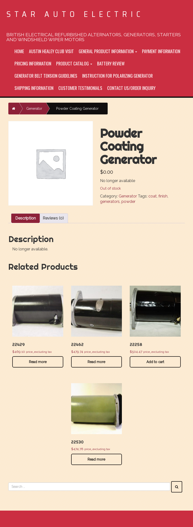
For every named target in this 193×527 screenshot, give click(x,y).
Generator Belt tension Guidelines (45, 76)
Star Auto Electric (75, 14)
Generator (34, 108)
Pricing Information (32, 63)
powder (128, 201)
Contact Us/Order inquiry (131, 88)
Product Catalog (74, 63)
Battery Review (111, 63)
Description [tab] (25, 218)
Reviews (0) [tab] (53, 218)
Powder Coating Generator (77, 108)
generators (110, 201)
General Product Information (108, 51)
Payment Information (161, 51)
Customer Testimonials (80, 88)
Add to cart (155, 362)
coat (152, 196)
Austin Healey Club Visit (51, 51)
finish (162, 196)
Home (19, 51)
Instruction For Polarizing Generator (117, 76)
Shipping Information (33, 88)
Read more (38, 362)
